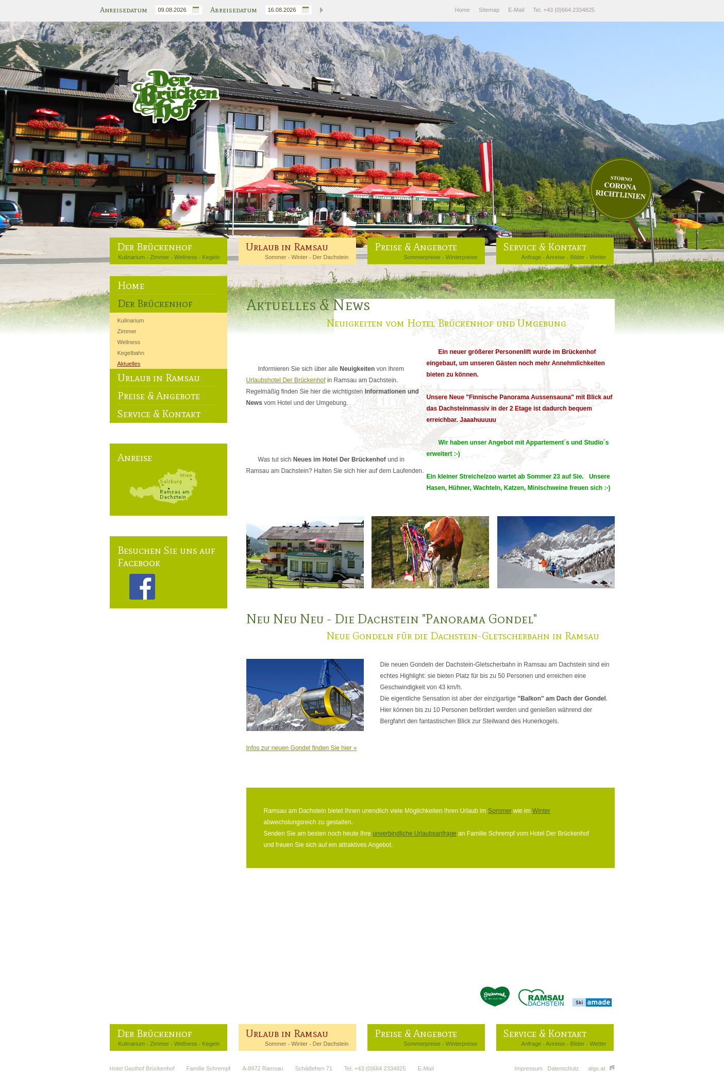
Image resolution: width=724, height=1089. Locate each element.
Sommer (276, 257)
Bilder (577, 257)
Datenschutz (563, 1068)
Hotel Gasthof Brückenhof (142, 1068)
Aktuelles (129, 364)
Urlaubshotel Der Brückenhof (286, 380)
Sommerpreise (422, 257)
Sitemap (489, 10)
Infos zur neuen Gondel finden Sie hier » (301, 748)
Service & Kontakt (544, 247)
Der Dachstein (331, 257)
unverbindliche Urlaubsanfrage (415, 833)
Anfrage (531, 257)
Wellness (185, 257)
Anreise (555, 257)
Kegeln (211, 257)
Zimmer (159, 257)
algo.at (601, 1068)
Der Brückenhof (154, 247)
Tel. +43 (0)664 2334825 (564, 10)
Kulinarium (131, 257)
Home (462, 10)
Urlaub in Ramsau (287, 247)
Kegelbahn (131, 353)
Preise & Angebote (416, 247)
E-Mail (516, 10)
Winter (299, 257)
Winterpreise (462, 257)
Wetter (598, 257)
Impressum (529, 1068)
